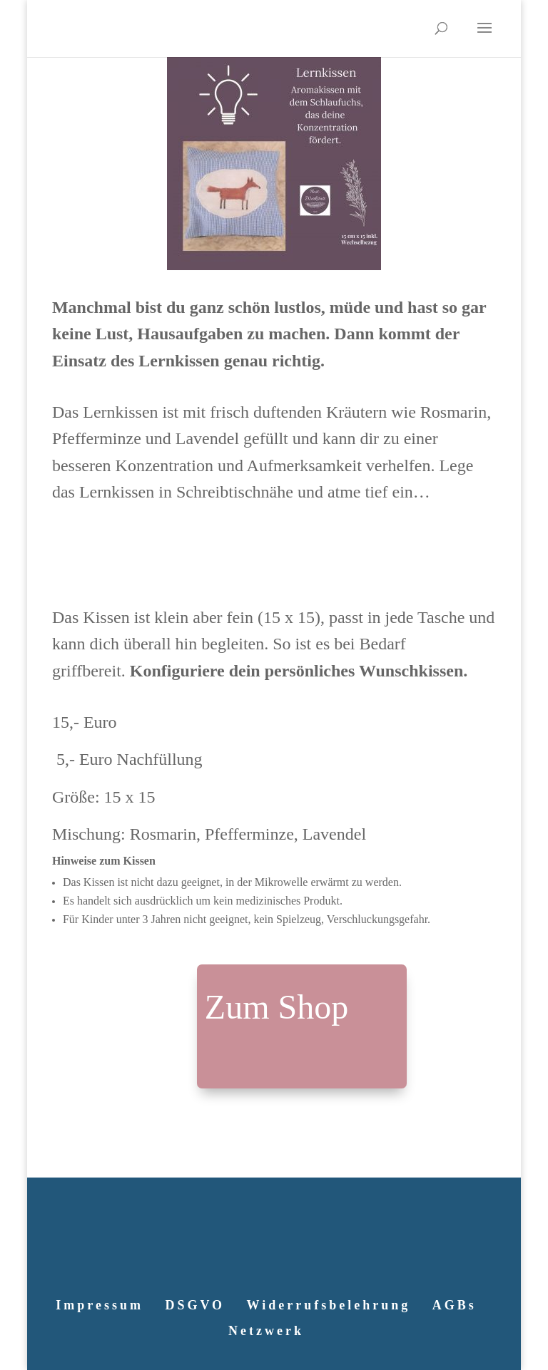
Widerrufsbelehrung (329, 1305)
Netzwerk (266, 1331)
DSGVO (195, 1305)
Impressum (99, 1305)
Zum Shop (276, 1007)
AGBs (454, 1305)
